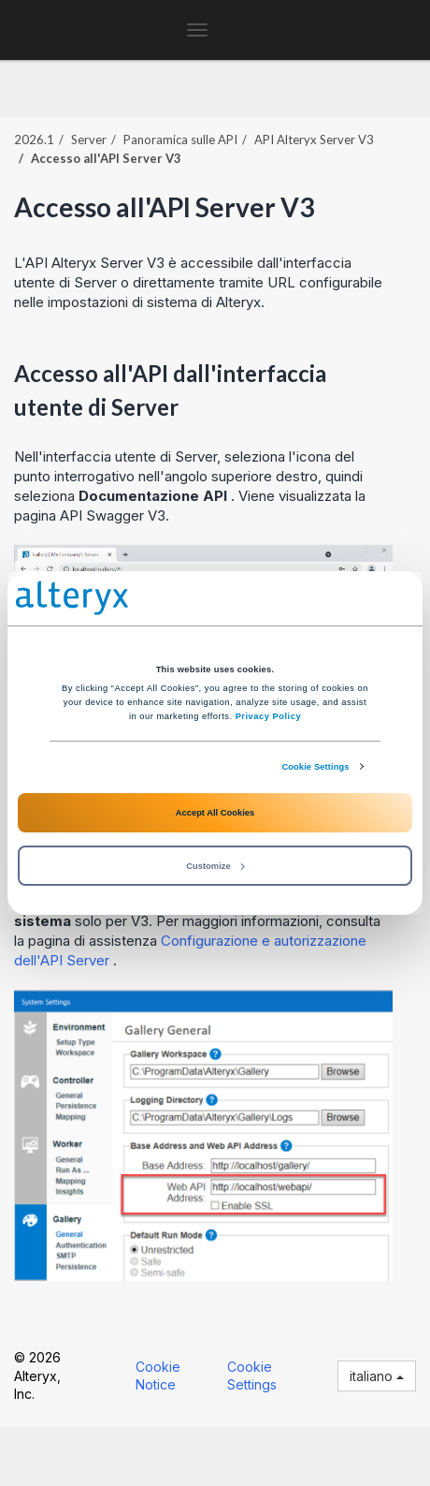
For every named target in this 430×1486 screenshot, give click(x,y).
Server (89, 139)
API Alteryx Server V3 (314, 139)
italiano (377, 1376)
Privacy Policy (268, 716)
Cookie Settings (315, 767)
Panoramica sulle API (180, 139)
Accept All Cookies (215, 812)
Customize (215, 866)
